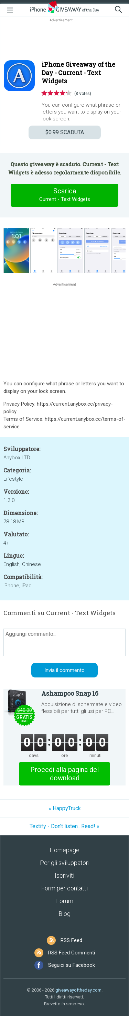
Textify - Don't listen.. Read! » (64, 826)
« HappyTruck (65, 808)
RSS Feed (71, 940)
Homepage (64, 850)
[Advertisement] (64, 40)
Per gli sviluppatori (64, 862)
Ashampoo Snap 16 (69, 693)
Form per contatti (64, 888)
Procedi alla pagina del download (64, 774)
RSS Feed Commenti (71, 953)
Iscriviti (64, 875)
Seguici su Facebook (71, 965)
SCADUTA (64, 132)
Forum (64, 901)
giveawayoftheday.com (78, 990)
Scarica (64, 195)
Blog (64, 913)
